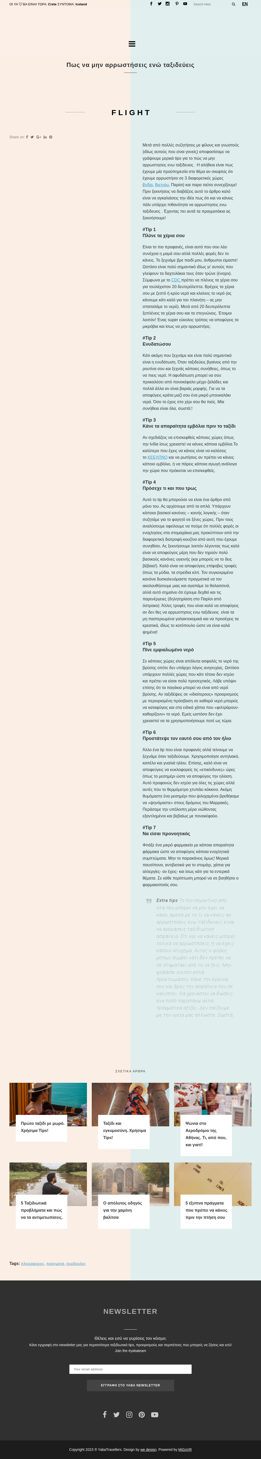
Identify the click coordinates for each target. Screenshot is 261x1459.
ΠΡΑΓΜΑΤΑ (55, 1264)
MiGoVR (185, 1450)
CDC (176, 280)
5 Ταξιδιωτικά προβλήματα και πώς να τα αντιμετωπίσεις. (42, 1210)
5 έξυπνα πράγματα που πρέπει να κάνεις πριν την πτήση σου (206, 1210)
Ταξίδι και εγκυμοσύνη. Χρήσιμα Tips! (124, 1130)
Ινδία (148, 185)
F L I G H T (130, 112)
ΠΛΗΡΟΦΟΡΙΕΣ (32, 1264)
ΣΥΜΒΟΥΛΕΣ (76, 1264)
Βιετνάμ (162, 185)
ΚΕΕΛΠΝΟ (157, 457)
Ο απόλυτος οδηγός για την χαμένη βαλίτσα (122, 1210)
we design (148, 1450)
